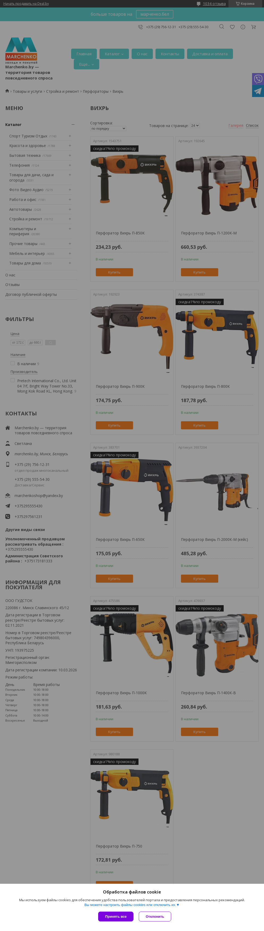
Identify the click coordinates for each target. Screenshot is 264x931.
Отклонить (155, 917)
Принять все (116, 917)
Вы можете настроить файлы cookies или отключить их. (130, 905)
